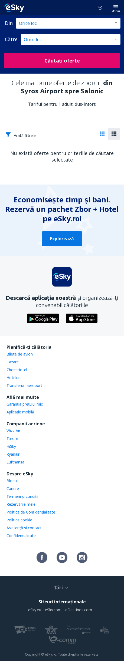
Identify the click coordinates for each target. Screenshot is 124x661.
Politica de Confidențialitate (30, 512)
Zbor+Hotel (16, 369)
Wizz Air (13, 430)
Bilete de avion (19, 354)
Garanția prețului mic (24, 404)
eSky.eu (34, 609)
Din (9, 23)
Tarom (12, 438)
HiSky (11, 446)
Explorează (62, 239)
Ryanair (12, 454)
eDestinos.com (78, 609)
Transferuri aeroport (24, 385)
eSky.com (53, 609)
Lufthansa (15, 462)
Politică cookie (19, 519)
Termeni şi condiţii (22, 496)
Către (11, 39)
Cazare (12, 361)
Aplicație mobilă (20, 412)
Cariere (12, 488)
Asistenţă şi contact (24, 527)
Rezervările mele (20, 504)
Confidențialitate (21, 535)
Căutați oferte (62, 60)
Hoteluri (13, 377)
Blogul (12, 480)
